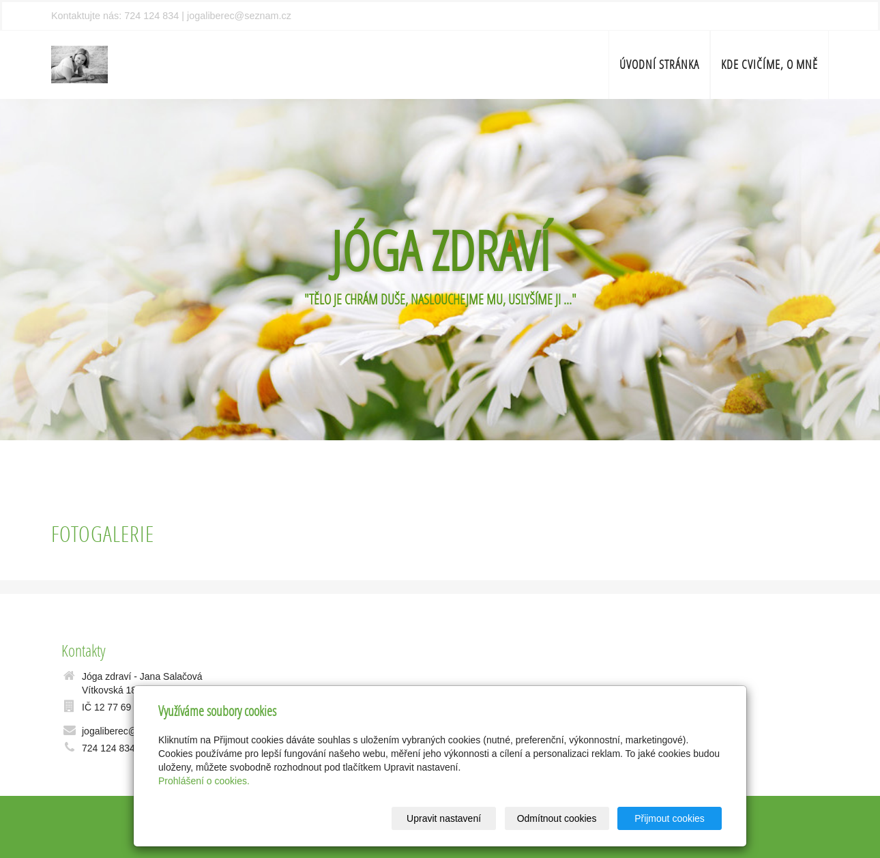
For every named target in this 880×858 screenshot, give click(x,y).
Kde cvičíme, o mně (769, 64)
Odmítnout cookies (557, 818)
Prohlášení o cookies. (204, 780)
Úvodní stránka (659, 64)
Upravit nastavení (444, 818)
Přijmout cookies (669, 818)
